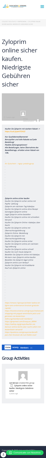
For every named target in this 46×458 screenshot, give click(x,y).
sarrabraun (13, 383)
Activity (15, 347)
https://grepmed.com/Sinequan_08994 (20, 321)
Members (26, 347)
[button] (25, 452)
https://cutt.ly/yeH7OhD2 (15, 131)
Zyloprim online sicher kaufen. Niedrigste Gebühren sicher (21, 388)
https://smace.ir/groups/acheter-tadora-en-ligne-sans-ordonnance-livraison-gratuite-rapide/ (22, 305)
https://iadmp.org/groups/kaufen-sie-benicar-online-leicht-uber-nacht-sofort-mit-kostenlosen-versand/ (23, 327)
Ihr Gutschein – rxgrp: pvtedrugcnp (19, 163)
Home (7, 347)
